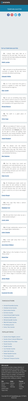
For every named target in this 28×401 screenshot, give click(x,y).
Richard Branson (6, 106)
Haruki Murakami (6, 138)
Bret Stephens (6, 156)
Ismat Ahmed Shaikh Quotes (11, 315)
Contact (3, 386)
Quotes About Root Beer (10, 341)
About (3, 385)
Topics (12, 385)
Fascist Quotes (8, 344)
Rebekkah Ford (6, 208)
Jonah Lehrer (5, 220)
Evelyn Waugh (6, 195)
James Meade (5, 278)
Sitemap (12, 386)
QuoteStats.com (16, 396)
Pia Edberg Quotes (9, 324)
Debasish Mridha (6, 76)
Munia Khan (5, 257)
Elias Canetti (5, 90)
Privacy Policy (5, 383)
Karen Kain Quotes (9, 351)
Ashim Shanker (6, 232)
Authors (12, 383)
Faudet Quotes (8, 346)
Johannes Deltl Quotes (10, 317)
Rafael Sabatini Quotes (10, 353)
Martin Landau (6, 62)
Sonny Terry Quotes (9, 327)
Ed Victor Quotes (8, 312)
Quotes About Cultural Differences (13, 339)
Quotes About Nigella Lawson (12, 337)
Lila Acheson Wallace (8, 245)
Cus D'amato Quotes (9, 349)
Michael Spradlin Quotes (10, 320)
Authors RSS (4, 388)
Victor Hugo (5, 119)
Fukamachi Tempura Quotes (11, 358)
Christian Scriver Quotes (10, 308)
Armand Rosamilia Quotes (11, 305)
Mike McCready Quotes (10, 322)
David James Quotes (9, 310)
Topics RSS (4, 390)
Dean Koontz (5, 176)
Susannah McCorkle (7, 293)
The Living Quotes (9, 356)
